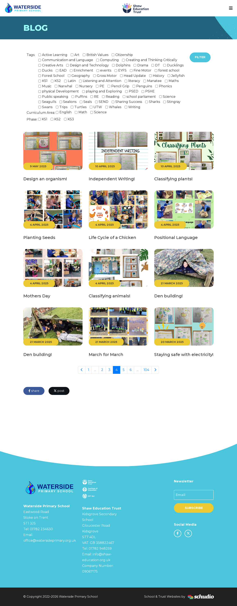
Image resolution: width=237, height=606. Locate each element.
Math (82, 112)
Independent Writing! (112, 178)
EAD (63, 70)
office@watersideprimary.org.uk (49, 540)
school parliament (141, 97)
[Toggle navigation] (231, 8)
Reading (112, 97)
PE (102, 86)
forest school (168, 70)
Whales (115, 107)
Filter (200, 57)
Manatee (154, 81)
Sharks (154, 102)
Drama (142, 65)
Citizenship (124, 55)
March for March (106, 354)
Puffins (81, 97)
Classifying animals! (109, 295)
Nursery (86, 86)
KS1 (45, 81)
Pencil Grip (120, 86)
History (158, 76)
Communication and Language (67, 60)
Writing (134, 107)
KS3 (71, 119)
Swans (47, 107)
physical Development (60, 91)
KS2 (57, 81)
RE (96, 97)
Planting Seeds (39, 237)
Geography (80, 76)
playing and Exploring (104, 91)
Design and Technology (89, 65)
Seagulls (49, 102)
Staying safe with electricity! (183, 354)
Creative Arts (52, 65)
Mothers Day (36, 295)
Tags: (31, 55)
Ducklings (175, 65)
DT (157, 65)
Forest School (53, 76)
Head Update (135, 76)
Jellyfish (178, 76)
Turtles (80, 107)
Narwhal (65, 86)
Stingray (173, 102)
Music (46, 86)
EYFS (122, 70)
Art (76, 55)
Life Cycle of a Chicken (112, 237)
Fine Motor (142, 70)
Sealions (69, 102)
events (105, 70)
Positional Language (176, 237)
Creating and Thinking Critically (151, 60)
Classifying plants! (173, 178)
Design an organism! (45, 178)
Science (169, 97)
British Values (97, 55)
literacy (134, 81)
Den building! (168, 295)
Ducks (47, 70)
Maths (174, 81)
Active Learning (54, 55)
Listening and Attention (102, 81)
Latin (72, 81)
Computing (109, 60)
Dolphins (123, 65)
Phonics (165, 86)
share (33, 391)
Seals (87, 102)
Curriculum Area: (41, 113)
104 (146, 370)
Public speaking (55, 97)
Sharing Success (128, 102)
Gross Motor (107, 76)
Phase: (32, 119)
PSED (133, 91)
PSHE (150, 91)
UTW (97, 107)
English (65, 112)
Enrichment (83, 70)
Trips (63, 107)
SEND (103, 102)
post (59, 391)
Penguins (144, 86)
